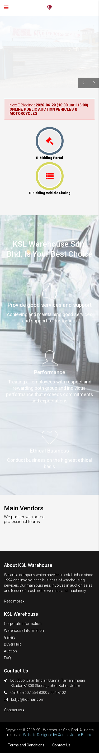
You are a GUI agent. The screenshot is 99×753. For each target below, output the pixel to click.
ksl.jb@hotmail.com (27, 699)
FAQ (7, 658)
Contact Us (61, 745)
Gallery (9, 637)
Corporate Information (22, 624)
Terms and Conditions (26, 745)
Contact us (14, 710)
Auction (10, 651)
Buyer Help (13, 644)
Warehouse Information (24, 630)
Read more (14, 601)
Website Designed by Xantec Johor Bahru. (57, 735)
